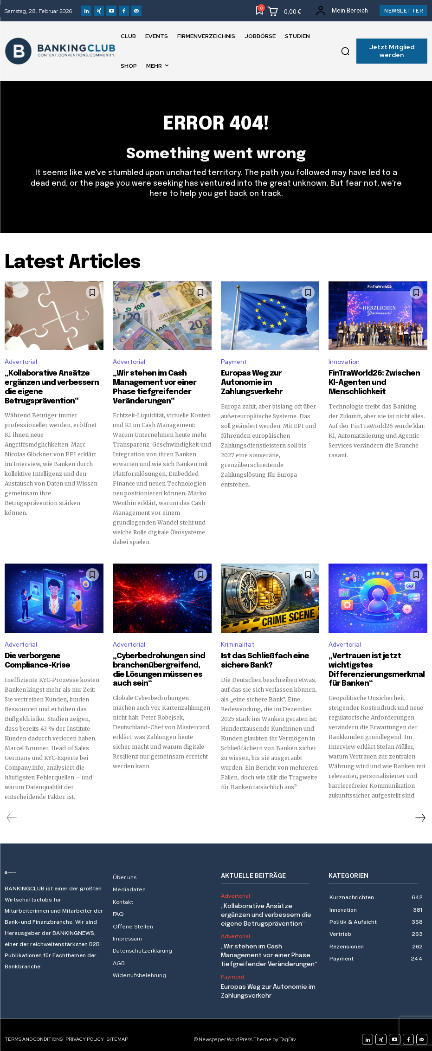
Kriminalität (237, 641)
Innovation (344, 362)
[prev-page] (12, 813)
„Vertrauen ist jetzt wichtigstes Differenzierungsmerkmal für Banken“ (377, 665)
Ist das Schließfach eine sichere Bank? (260, 657)
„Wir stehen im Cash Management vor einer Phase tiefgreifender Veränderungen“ (269, 948)
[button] (345, 51)
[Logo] (54, 867)
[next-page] (420, 813)
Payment (234, 362)
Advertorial (21, 362)
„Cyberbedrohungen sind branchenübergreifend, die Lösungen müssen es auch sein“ (157, 665)
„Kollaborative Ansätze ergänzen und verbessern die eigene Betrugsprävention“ (53, 382)
